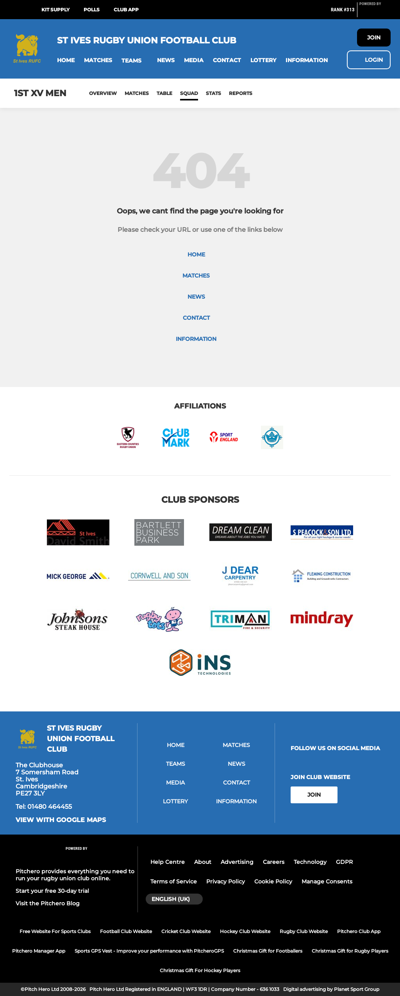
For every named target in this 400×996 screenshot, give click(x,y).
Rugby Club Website (304, 931)
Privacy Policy (225, 881)
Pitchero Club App (358, 931)
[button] (65, 60)
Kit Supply (55, 10)
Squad (189, 93)
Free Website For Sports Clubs (55, 931)
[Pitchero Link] (375, 13)
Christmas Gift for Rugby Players (350, 951)
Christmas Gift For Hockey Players (200, 970)
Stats (213, 93)
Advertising (237, 861)
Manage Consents (327, 881)
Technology (310, 861)
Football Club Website (126, 931)
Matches (137, 93)
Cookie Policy (273, 881)
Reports (240, 93)
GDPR (344, 861)
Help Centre (167, 861)
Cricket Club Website (186, 931)
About (202, 861)
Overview (103, 93)
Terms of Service (173, 881)
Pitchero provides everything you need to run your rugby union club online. (75, 875)
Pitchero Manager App (38, 951)
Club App (126, 10)
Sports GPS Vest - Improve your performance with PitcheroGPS (149, 951)
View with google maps (61, 820)
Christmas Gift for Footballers (267, 951)
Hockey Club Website (245, 931)
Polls (92, 10)
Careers (273, 861)
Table (164, 93)
